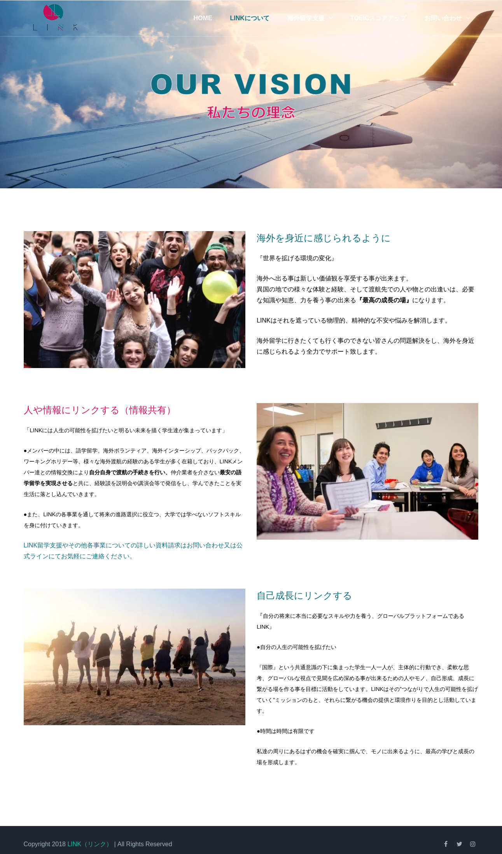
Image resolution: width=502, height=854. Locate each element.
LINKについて (249, 18)
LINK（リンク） (89, 844)
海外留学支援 (306, 18)
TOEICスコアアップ (378, 18)
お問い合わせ (443, 18)
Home (203, 18)
